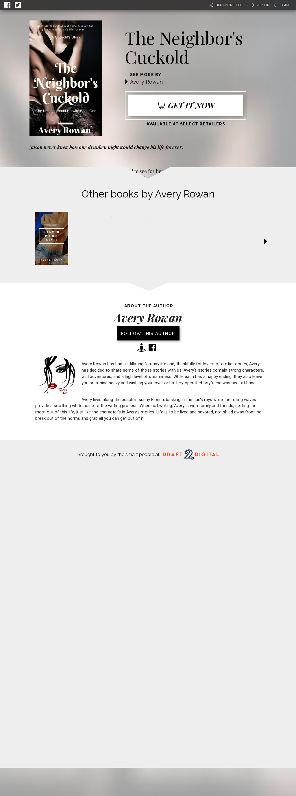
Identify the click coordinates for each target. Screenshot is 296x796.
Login (280, 5)
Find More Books (229, 5)
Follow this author (148, 333)
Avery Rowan (146, 82)
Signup (260, 5)
